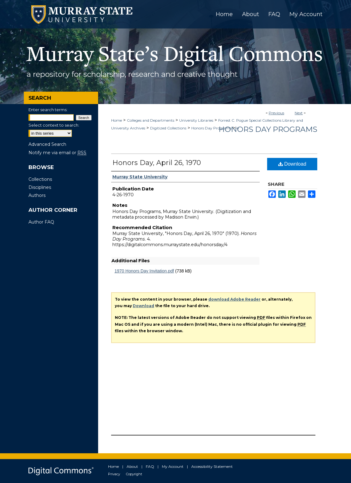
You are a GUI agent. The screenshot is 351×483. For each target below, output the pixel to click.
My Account (173, 466)
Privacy (114, 474)
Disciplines (39, 187)
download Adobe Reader (234, 299)
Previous (276, 113)
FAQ (150, 466)
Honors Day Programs (211, 128)
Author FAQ (41, 222)
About (132, 466)
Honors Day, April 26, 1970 (156, 163)
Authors (37, 195)
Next (299, 113)
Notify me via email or (57, 152)
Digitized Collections (168, 128)
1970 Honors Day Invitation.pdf (144, 270)
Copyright (134, 474)
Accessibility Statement (212, 466)
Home (116, 120)
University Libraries (196, 120)
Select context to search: (53, 125)
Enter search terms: (47, 109)
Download (292, 164)
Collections (40, 179)
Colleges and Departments (150, 120)
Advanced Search (47, 144)
